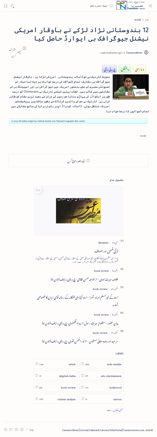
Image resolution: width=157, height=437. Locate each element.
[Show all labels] (115, 409)
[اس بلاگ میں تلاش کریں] (86, 6)
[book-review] (101, 270)
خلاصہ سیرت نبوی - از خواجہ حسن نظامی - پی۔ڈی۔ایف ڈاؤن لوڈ (84, 278)
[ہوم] (147, 19)
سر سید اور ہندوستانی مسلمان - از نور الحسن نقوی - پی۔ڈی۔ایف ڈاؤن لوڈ (80, 340)
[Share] (14, 52)
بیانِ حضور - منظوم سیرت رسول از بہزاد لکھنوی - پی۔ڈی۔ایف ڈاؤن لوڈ (80, 322)
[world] (137, 19)
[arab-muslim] (101, 364)
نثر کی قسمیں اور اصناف (106, 250)
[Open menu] (150, 6)
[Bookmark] (6, 6)
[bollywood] (101, 387)
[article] (55, 364)
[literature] (103, 242)
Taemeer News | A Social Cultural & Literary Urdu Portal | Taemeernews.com (103, 429)
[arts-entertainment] (101, 376)
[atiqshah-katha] (55, 376)
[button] (38, 190)
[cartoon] (101, 399)
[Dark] (12, 6)
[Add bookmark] (24, 48)
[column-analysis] (55, 399)
